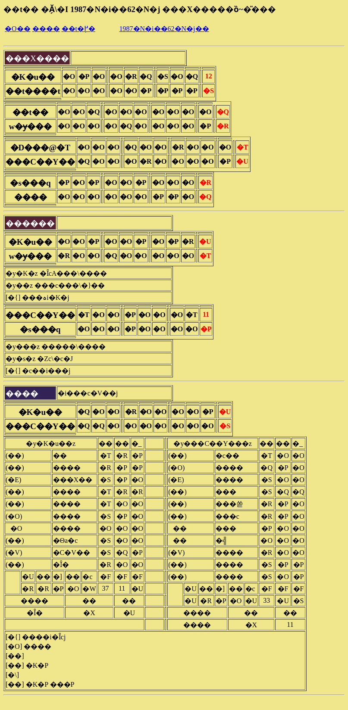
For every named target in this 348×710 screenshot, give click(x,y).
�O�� (18, 28)
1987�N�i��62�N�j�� (164, 28)
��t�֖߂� (78, 28)
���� (46, 28)
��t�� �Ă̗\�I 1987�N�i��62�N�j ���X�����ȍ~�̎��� (139, 9)
